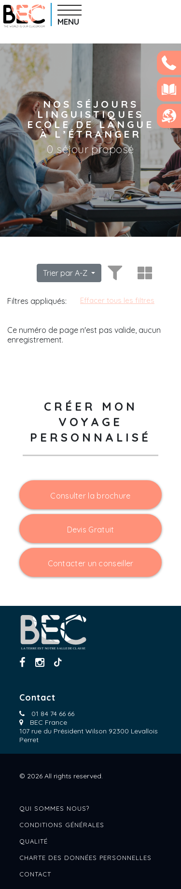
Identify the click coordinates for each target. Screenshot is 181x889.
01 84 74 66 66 (52, 713)
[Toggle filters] (113, 273)
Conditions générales (61, 825)
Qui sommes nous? (54, 808)
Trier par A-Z (66, 273)
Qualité (33, 841)
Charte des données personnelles (85, 857)
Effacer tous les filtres (117, 300)
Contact (35, 874)
